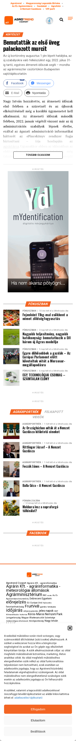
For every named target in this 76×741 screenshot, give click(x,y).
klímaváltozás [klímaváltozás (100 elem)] (12, 614)
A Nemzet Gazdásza (30, 9)
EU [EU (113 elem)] (28, 602)
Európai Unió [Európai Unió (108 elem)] (36, 603)
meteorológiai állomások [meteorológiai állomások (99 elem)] (17, 621)
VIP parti (50, 9)
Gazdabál (42, 6)
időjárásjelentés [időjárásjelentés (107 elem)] (30, 611)
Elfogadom (38, 709)
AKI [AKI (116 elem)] (44, 595)
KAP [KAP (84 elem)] (56, 611)
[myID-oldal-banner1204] (38, 291)
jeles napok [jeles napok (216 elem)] (46, 610)
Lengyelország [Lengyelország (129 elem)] (13, 617)
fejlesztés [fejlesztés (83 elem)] (47, 603)
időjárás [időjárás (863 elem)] (14, 610)
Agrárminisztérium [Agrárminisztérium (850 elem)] (24, 594)
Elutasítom (38, 720)
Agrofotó (55, 6)
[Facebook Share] (15, 83)
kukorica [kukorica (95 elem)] (23, 614)
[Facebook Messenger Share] (41, 83)
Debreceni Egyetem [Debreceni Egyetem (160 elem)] (41, 598)
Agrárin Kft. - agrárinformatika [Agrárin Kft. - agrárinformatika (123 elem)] (42, 583)
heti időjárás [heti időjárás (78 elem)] (52, 607)
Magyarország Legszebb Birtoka (43, 3)
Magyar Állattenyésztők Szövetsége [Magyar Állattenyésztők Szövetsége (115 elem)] (38, 617)
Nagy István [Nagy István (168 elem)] (51, 620)
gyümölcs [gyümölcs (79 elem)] (43, 607)
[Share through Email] (12, 93)
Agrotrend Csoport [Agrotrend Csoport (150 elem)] (16, 583)
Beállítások (38, 731)
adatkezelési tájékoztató (28, 697)
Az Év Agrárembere (22, 6)
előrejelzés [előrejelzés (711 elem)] (16, 602)
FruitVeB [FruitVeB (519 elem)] (32, 606)
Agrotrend (16, 3)
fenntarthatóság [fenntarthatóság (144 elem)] (15, 606)
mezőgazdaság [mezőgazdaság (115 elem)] (36, 621)
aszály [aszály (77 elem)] (49, 595)
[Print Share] (36, 93)
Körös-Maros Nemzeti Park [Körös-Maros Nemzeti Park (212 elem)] (45, 614)
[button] (70, 628)
